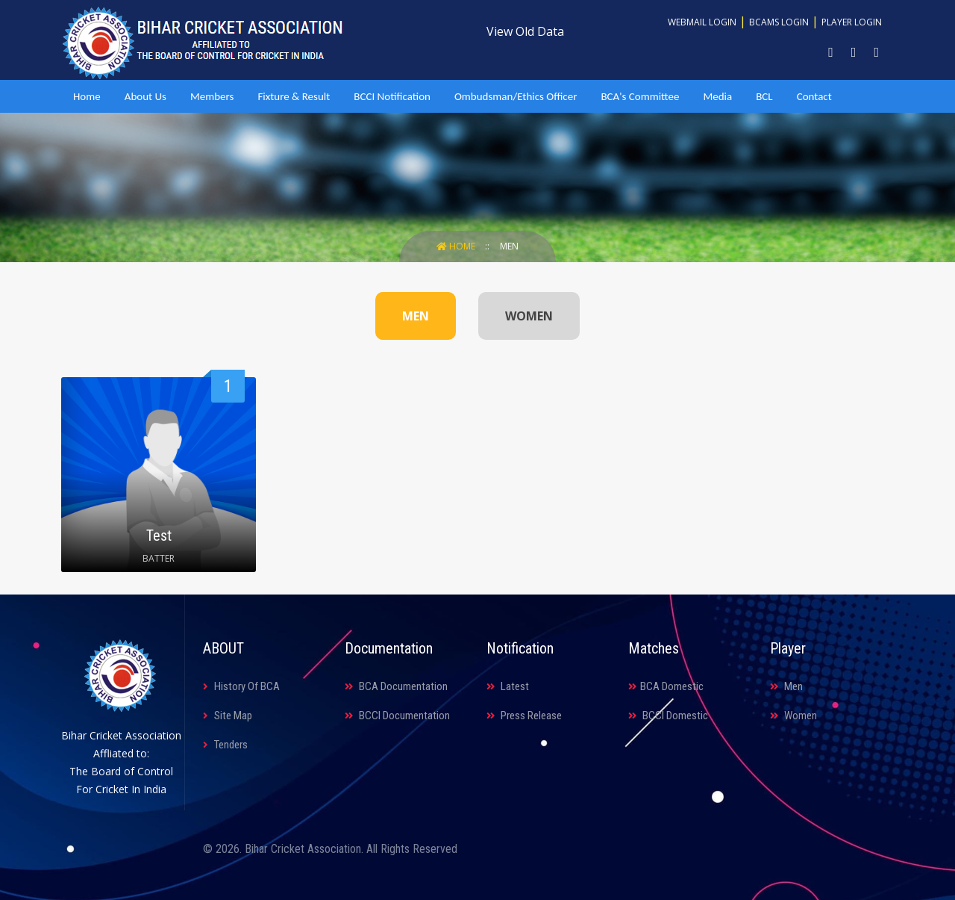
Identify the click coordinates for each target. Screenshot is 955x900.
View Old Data (525, 31)
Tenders (225, 744)
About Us (145, 96)
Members (212, 96)
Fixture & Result (293, 96)
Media (717, 96)
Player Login (851, 22)
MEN (415, 316)
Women (793, 715)
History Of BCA (241, 686)
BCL (764, 96)
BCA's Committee (640, 96)
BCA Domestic (666, 686)
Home (87, 96)
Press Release (524, 715)
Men (509, 246)
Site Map (227, 715)
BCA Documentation (396, 686)
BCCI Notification (392, 96)
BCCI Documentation (397, 715)
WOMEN (529, 316)
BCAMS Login (779, 22)
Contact (814, 96)
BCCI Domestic (668, 715)
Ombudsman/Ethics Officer (515, 96)
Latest (507, 686)
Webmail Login (702, 22)
